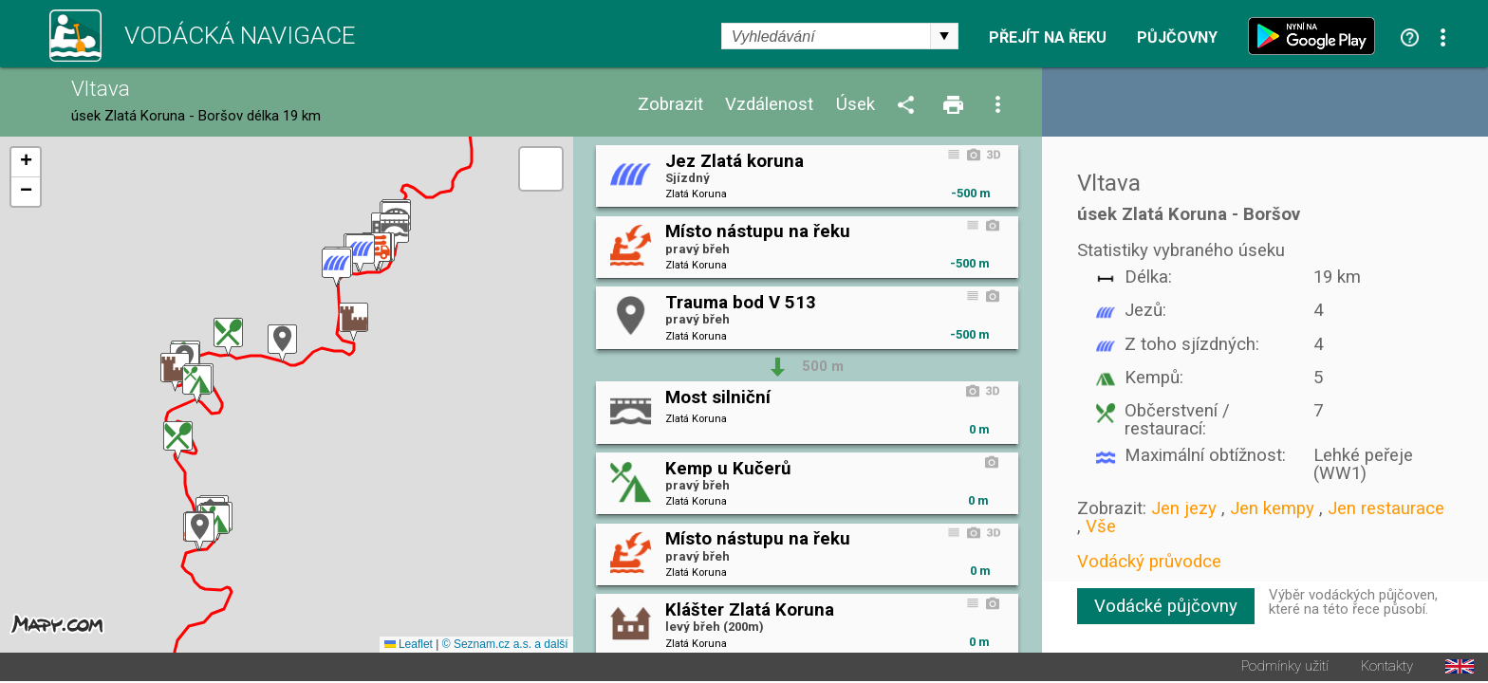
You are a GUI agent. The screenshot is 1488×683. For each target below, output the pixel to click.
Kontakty (1387, 668)
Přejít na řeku (1048, 38)
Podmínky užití (1285, 668)
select (944, 36)
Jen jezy (1184, 508)
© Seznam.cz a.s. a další (505, 646)
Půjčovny (1177, 38)
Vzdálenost (769, 105)
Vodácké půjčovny (1165, 606)
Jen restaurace (1386, 508)
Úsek (855, 105)
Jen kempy (1272, 508)
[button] (199, 532)
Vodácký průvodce (1149, 561)
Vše (1101, 526)
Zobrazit (670, 105)
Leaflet (408, 646)
